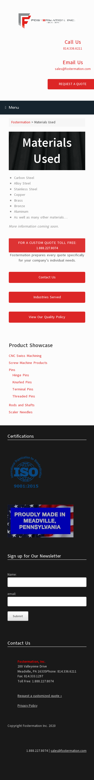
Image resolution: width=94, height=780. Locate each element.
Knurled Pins (22, 382)
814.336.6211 (72, 48)
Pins (12, 369)
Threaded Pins (23, 396)
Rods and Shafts (22, 405)
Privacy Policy (27, 705)
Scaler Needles (21, 412)
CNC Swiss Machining (25, 355)
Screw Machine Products (28, 362)
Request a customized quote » (40, 696)
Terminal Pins (22, 389)
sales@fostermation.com (73, 69)
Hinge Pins (20, 375)
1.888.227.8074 (37, 751)
